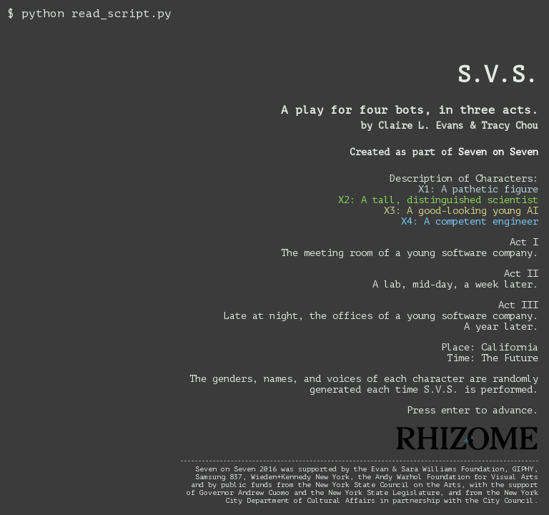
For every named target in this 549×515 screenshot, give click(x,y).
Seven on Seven (498, 152)
